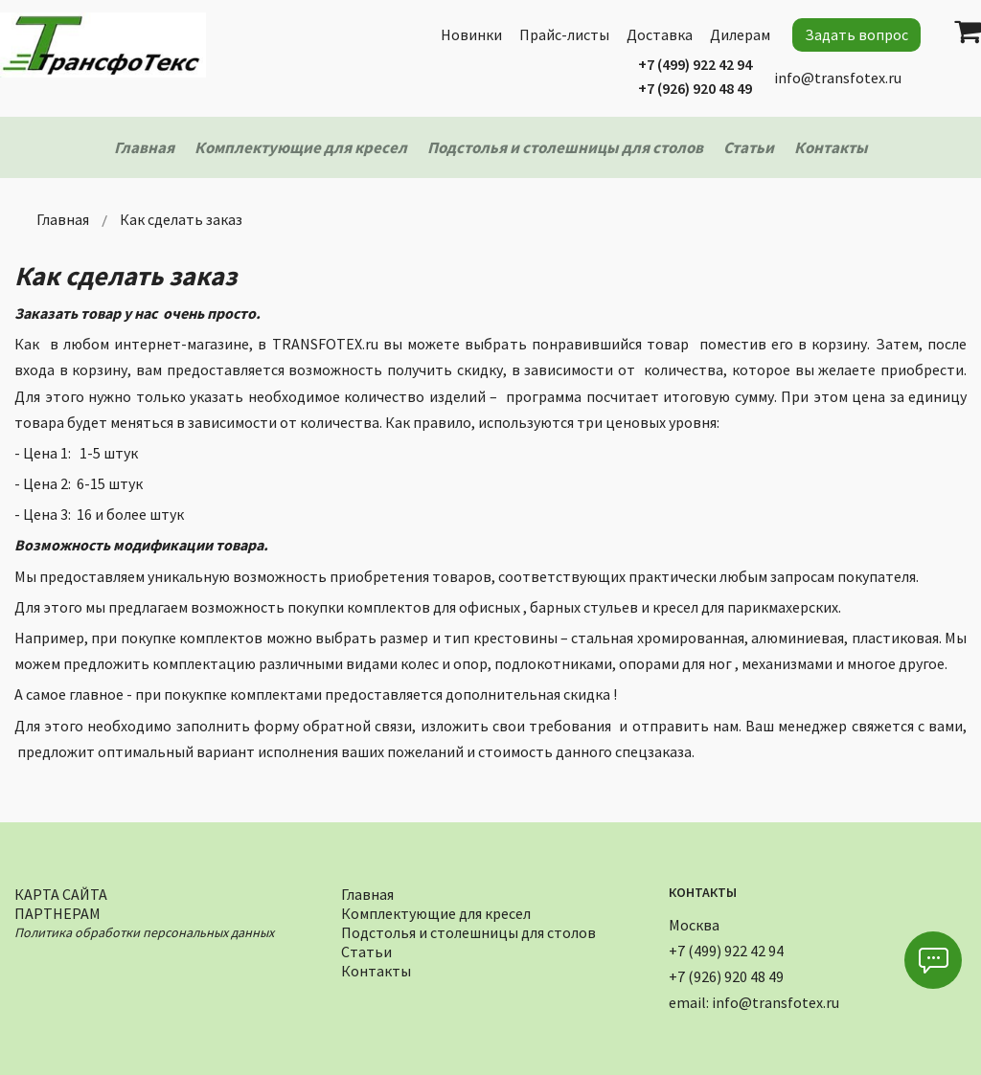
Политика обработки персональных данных (144, 930)
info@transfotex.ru (837, 77)
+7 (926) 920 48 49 (695, 88)
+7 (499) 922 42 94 (695, 64)
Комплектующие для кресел (436, 911)
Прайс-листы (564, 34)
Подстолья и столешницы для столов (468, 930)
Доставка (660, 34)
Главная (367, 892)
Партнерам (57, 911)
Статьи (366, 949)
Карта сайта (60, 892)
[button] (933, 960)
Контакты (376, 968)
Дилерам (740, 34)
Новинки (471, 34)
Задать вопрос (856, 34)
